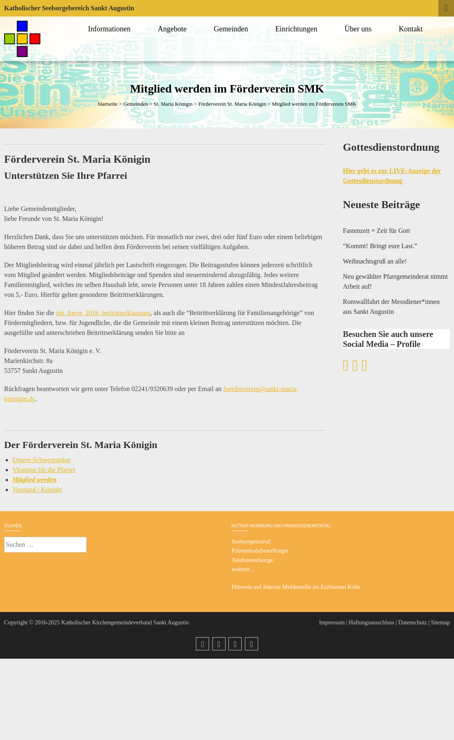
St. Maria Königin (173, 104)
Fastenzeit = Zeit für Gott (376, 230)
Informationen (110, 29)
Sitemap (440, 622)
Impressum (332, 622)
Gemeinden (232, 29)
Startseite (108, 104)
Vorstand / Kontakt (37, 489)
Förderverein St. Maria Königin (232, 104)
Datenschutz (412, 622)
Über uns (359, 29)
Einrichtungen (297, 29)
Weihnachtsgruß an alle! (375, 261)
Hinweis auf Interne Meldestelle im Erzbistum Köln (295, 586)
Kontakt (412, 29)
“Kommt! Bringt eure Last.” (380, 245)
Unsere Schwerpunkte (41, 459)
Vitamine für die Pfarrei (43, 469)
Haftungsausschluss (371, 622)
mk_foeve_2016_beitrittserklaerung (103, 312)
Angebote (173, 29)
